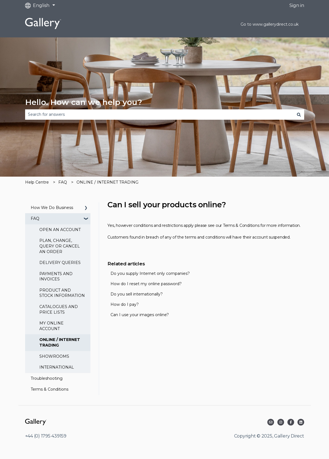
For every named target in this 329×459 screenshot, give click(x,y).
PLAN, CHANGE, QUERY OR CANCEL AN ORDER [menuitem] (59, 246)
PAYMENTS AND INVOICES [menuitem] (56, 276)
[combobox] (159, 114)
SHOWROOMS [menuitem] (54, 356)
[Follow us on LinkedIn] (300, 422)
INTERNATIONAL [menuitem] (56, 367)
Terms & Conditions (241, 225)
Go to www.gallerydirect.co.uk (270, 24)
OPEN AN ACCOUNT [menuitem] (60, 229)
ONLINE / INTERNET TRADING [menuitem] (59, 342)
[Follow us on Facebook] (290, 422)
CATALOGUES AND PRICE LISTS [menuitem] (58, 309)
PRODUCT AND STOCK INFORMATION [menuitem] (62, 293)
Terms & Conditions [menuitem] (49, 389)
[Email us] (270, 422)
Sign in (296, 5)
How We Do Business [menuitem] (52, 207)
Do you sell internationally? (137, 294)
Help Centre (37, 182)
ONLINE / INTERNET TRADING (107, 182)
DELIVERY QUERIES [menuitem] (60, 262)
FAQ (62, 182)
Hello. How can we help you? (83, 102)
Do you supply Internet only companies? (150, 273)
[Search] (299, 114)
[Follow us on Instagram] (280, 422)
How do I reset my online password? (146, 283)
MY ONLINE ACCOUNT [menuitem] (51, 326)
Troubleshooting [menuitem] (47, 378)
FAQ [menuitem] (35, 218)
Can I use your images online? (140, 314)
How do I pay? (125, 304)
